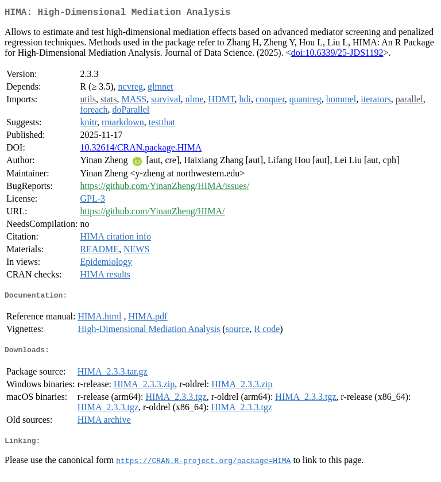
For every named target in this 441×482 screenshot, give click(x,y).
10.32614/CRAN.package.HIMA (141, 150)
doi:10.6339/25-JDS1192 (337, 55)
